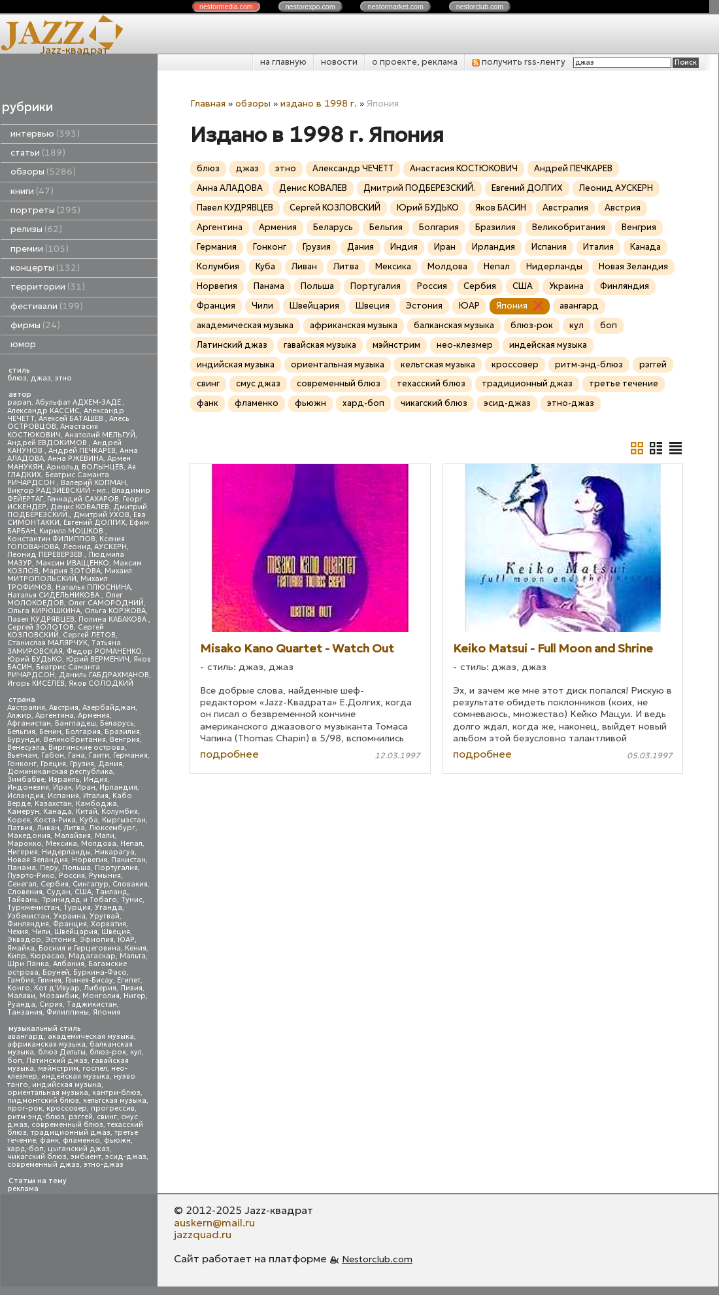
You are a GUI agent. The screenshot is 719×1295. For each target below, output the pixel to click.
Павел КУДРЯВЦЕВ (41, 619)
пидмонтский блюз (43, 1100)
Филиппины (67, 1012)
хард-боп (25, 1149)
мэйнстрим (58, 1068)
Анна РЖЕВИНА (75, 458)
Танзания (24, 1012)
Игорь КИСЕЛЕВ (36, 683)
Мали (104, 836)
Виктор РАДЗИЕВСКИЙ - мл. (57, 490)
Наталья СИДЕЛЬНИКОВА (54, 595)
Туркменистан (33, 907)
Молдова (98, 843)
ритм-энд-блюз (36, 1117)
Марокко (24, 843)
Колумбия (119, 811)
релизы (36, 229)
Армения (94, 715)
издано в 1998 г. (318, 103)
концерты (45, 267)
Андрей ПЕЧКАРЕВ (82, 450)
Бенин (50, 732)
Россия (72, 875)
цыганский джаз (79, 1149)
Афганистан (29, 723)
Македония (28, 836)
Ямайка (21, 948)
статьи (37, 152)
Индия (96, 779)
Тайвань (22, 900)
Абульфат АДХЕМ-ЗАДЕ (79, 402)
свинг (107, 1117)
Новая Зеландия (37, 860)
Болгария (83, 732)
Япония (106, 1012)
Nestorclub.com (377, 1259)
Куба (89, 820)
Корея (18, 820)
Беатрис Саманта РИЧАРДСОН (58, 479)
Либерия (100, 988)
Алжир (19, 715)
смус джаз (258, 383)
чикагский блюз (37, 1156)
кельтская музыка (114, 1100)
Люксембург (112, 828)
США (83, 892)
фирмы (35, 325)
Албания (68, 964)
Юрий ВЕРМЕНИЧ (97, 659)
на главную (283, 61)
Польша (76, 868)
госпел (94, 1068)
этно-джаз (104, 1164)
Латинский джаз (57, 1060)
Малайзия (72, 836)
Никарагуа (115, 852)
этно (63, 378)
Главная (208, 103)
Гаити (99, 755)
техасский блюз (431, 383)
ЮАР (126, 939)
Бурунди (23, 739)
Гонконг (22, 764)
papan (19, 402)
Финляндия (28, 924)
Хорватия (108, 924)
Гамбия (20, 980)
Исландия (25, 796)
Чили (41, 932)
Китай (86, 811)
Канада (57, 811)
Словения (24, 892)
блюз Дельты (62, 1052)
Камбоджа (96, 803)
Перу (49, 868)
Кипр (16, 956)
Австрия (63, 707)
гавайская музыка (320, 344)
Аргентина (54, 715)
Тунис (131, 900)
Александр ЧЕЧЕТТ (352, 168)
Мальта (133, 956)
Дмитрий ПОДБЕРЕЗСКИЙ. (419, 187)
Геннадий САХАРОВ (83, 499)
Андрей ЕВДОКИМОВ (48, 443)
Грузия (82, 764)
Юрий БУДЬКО (34, 659)
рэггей (81, 1117)
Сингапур (91, 884)
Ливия (131, 988)
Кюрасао (47, 956)
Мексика (61, 843)
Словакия (130, 884)
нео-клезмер (465, 344)
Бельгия (21, 732)
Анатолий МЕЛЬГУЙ (100, 435)
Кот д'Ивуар (57, 988)
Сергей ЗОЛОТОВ (40, 627)
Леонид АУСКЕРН (95, 547)
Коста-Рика (55, 820)
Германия (130, 755)
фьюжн (117, 1140)
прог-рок (24, 1108)
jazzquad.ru (202, 1234)
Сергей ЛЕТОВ (89, 635)
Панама (21, 868)
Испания (63, 796)
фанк (49, 1140)
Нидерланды (66, 852)
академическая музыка (91, 1036)
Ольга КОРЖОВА (115, 611)
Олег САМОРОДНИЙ (106, 603)
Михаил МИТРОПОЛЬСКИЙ (69, 575)
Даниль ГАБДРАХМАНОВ (104, 675)
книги (32, 191)
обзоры (43, 171)
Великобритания (75, 739)
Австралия (26, 707)
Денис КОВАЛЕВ (79, 507)
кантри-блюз (116, 1092)
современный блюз (67, 1124)
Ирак (62, 787)
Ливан (48, 828)
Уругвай (105, 916)
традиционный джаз (70, 1132)
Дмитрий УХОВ (101, 515)
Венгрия (125, 739)
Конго (18, 988)
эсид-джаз (125, 1156)
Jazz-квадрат (74, 49)
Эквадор (24, 939)
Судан (58, 892)
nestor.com (226, 6)
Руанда (21, 1004)
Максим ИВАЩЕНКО (72, 563)
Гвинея (49, 980)
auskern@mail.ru (214, 1222)
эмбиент (86, 1156)
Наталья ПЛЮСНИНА (93, 587)
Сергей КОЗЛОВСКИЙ (55, 631)
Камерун (23, 811)
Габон (52, 755)
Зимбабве (25, 779)
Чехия (17, 932)
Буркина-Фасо (100, 972)
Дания (110, 764)
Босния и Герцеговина (80, 948)
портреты (45, 210)
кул (136, 1052)
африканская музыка (46, 1044)
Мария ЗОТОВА (71, 571)
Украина (70, 916)
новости (339, 61)
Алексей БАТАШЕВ (72, 418)
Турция (77, 907)
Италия (96, 796)
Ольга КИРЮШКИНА (43, 611)
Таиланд (111, 892)
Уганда (108, 907)
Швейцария (75, 932)
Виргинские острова (86, 747)
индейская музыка (75, 1076)
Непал (131, 843)
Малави (21, 996)
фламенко (81, 1140)
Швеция (115, 932)
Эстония (60, 939)
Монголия (101, 996)
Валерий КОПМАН (93, 483)
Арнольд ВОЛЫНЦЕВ (85, 467)
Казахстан (53, 803)
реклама (23, 1189)
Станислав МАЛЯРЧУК (47, 643)
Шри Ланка (28, 964)
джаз (41, 378)
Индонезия (28, 787)
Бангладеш (75, 723)
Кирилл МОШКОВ (72, 531)
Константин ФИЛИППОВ (51, 539)
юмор (23, 344)
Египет (129, 980)
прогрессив (113, 1108)
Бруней (55, 972)
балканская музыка (454, 325)
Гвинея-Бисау (89, 980)
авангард (25, 1036)
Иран (85, 787)
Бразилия (122, 732)
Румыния (105, 875)
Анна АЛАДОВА (230, 187)
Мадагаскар (92, 956)
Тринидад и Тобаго (79, 900)
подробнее (229, 754)
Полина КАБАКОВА (113, 619)
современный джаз (43, 1164)
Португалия (116, 868)
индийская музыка (66, 1085)
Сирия (51, 1004)
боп (14, 1060)
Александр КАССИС (43, 411)
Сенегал (22, 884)
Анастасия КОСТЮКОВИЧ (52, 430)
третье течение (623, 383)
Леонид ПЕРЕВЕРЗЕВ (45, 554)
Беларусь (117, 723)
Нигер (135, 996)
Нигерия (22, 852)
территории (47, 286)
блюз (17, 378)
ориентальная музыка (47, 1092)
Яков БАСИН (500, 207)
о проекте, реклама (415, 61)
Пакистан (128, 860)
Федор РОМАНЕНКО (104, 651)
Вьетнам (22, 755)
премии (39, 248)
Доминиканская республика (60, 771)
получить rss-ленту (518, 61)
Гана (76, 755)
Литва (74, 828)
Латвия (20, 828)
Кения (135, 948)
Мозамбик (58, 996)
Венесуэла (25, 747)
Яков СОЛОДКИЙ (101, 683)
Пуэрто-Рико (31, 875)
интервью (45, 133)
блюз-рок (108, 1052)
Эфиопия (97, 939)
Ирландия (118, 787)
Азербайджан (108, 707)
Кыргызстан (124, 820)
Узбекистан (28, 916)
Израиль (64, 779)
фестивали (46, 306)
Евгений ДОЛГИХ (94, 522)
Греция (53, 764)
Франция (70, 924)
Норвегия (89, 860)
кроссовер (66, 1108)
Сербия (55, 884)
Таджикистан (92, 1004)
